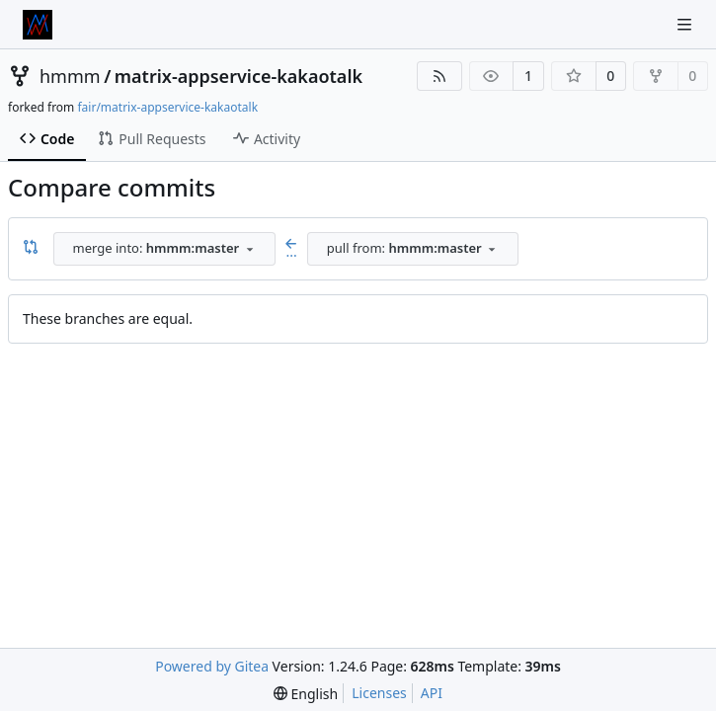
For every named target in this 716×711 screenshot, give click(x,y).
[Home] (37, 24)
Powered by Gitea (212, 666)
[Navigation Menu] (686, 24)
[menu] (306, 693)
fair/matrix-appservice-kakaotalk (167, 107)
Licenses (379, 692)
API (431, 692)
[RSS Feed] (439, 76)
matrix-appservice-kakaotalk (238, 76)
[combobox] (164, 249)
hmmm (70, 76)
